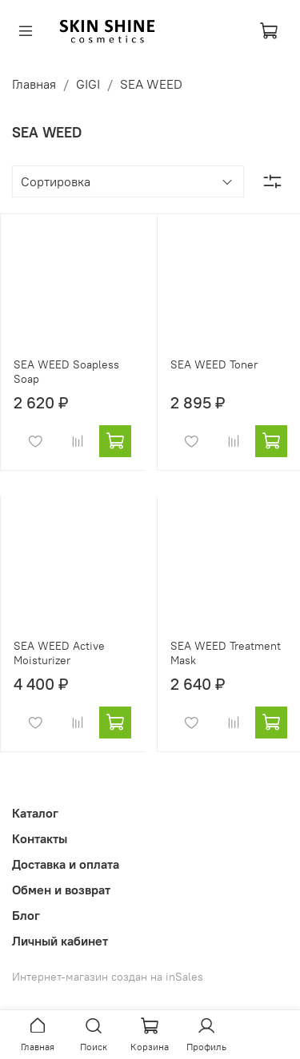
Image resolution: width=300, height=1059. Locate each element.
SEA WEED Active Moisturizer (59, 653)
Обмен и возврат (61, 890)
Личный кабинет (60, 941)
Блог (26, 915)
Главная (34, 84)
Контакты (39, 838)
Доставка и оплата (65, 864)
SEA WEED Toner (214, 364)
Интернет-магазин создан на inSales (107, 976)
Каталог (35, 813)
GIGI (88, 84)
